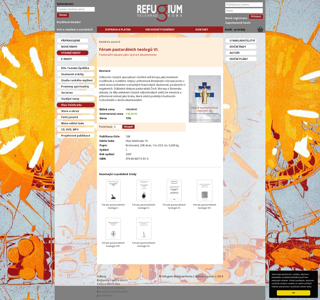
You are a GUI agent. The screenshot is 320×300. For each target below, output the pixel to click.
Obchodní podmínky (160, 29)
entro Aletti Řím (108, 284)
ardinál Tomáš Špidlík (112, 291)
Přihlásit (256, 16)
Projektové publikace (75, 135)
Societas (67, 92)
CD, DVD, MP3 (69, 129)
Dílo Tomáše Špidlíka (75, 68)
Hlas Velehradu (71, 105)
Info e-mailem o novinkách (75, 29)
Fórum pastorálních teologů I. (113, 206)
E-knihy (66, 59)
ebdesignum (204, 276)
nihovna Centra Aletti (112, 280)
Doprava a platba (118, 29)
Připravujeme (70, 40)
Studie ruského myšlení (77, 80)
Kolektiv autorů (109, 42)
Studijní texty (70, 99)
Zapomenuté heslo (238, 23)
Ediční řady (238, 46)
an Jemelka (105, 295)
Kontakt (202, 29)
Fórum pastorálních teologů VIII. (113, 244)
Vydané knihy (71, 53)
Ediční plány (239, 59)
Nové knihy (69, 46)
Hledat (63, 15)
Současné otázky (72, 74)
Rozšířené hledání (69, 22)
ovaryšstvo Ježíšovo (111, 288)
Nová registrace (236, 18)
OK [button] (293, 293)
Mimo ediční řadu (72, 123)
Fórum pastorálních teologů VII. (204, 206)
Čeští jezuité (69, 117)
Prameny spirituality (75, 86)
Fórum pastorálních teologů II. (143, 206)
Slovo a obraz (70, 111)
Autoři (235, 53)
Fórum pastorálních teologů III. (174, 206)
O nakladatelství (242, 40)
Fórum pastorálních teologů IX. (143, 244)
